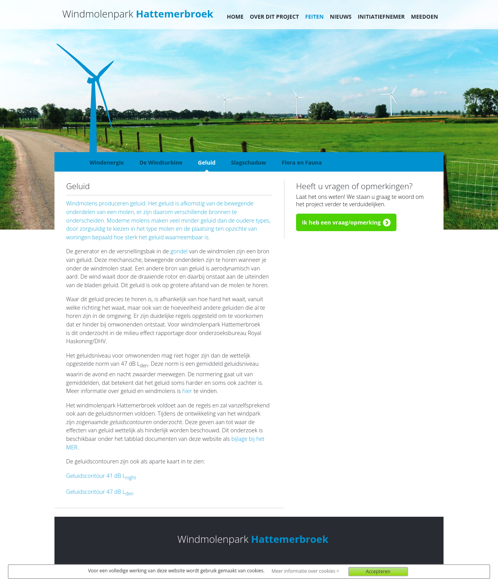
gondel (179, 251)
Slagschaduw (248, 162)
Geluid (207, 162)
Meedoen (424, 16)
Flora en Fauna (302, 162)
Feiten (314, 16)
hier (187, 391)
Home (235, 16)
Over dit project (274, 16)
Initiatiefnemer (381, 16)
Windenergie (106, 162)
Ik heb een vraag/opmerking (341, 222)
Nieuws (341, 16)
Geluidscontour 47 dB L (99, 491)
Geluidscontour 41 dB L (101, 475)
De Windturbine (160, 162)
